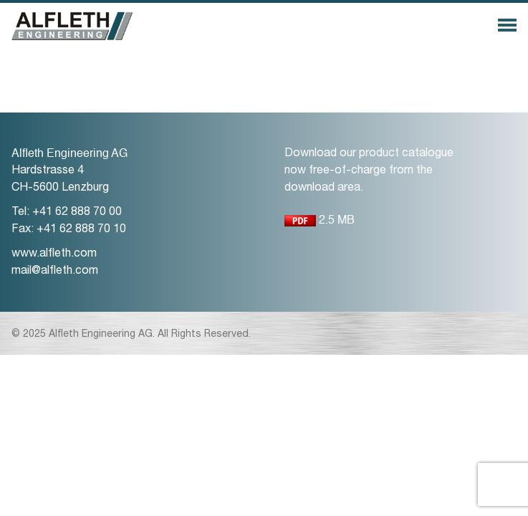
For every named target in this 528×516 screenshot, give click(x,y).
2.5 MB (319, 223)
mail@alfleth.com (54, 271)
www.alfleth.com (54, 254)
